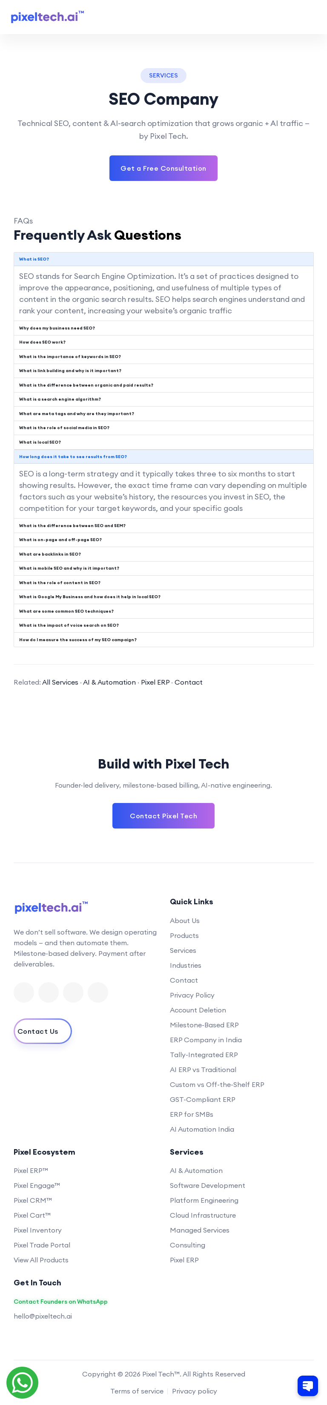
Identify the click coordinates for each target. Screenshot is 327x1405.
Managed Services (199, 1230)
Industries (185, 965)
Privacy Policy (192, 995)
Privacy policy (194, 1391)
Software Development (207, 1185)
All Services (60, 682)
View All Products (41, 1260)
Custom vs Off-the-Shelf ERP (217, 1084)
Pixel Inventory (38, 1230)
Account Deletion (198, 1010)
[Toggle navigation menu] (309, 17)
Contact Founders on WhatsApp (61, 1301)
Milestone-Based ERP (204, 1025)
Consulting (187, 1245)
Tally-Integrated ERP (204, 1054)
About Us (185, 920)
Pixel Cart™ (32, 1215)
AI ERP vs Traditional (203, 1069)
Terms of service (137, 1391)
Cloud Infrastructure (203, 1215)
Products (184, 935)
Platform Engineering (204, 1200)
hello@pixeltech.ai (43, 1316)
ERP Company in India (206, 1039)
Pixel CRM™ (33, 1200)
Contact (189, 682)
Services (183, 950)
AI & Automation (109, 682)
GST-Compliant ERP (202, 1099)
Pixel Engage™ (37, 1185)
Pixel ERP (155, 682)
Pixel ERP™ (31, 1170)
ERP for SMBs (191, 1114)
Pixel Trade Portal (42, 1245)
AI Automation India (202, 1129)
